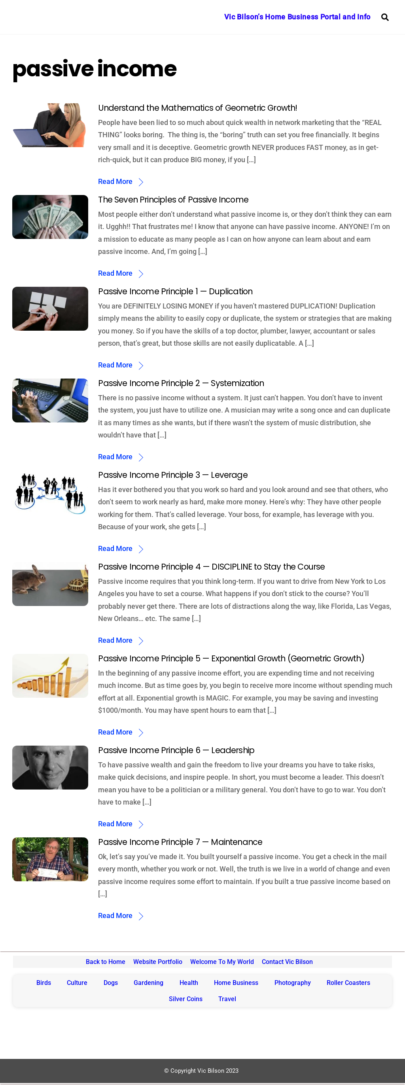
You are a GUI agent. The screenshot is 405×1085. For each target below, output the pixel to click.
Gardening (148, 983)
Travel (227, 999)
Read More (115, 181)
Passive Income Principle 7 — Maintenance (180, 842)
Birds (43, 983)
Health (189, 983)
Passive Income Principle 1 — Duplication (175, 291)
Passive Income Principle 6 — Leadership (176, 750)
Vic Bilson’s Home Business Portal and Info (297, 17)
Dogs (111, 983)
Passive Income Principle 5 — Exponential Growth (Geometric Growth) (231, 658)
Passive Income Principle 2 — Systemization (181, 383)
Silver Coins (185, 999)
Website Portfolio (157, 962)
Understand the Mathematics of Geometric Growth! (197, 108)
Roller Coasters (348, 983)
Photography (292, 983)
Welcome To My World (222, 962)
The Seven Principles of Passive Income (173, 199)
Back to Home (105, 962)
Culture (77, 983)
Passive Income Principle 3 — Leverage (172, 475)
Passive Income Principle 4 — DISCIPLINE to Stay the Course (211, 566)
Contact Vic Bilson (287, 962)
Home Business (236, 983)
